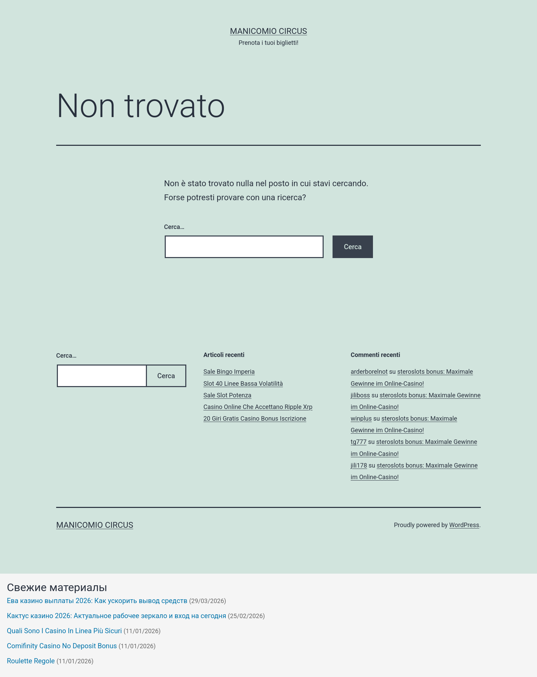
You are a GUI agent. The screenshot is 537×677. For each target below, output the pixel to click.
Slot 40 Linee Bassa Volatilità (243, 383)
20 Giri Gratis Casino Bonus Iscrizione (254, 418)
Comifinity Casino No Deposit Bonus (62, 646)
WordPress (464, 524)
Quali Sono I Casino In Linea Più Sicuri (64, 631)
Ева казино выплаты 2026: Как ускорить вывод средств (97, 601)
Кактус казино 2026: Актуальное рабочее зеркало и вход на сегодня (116, 616)
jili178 (359, 465)
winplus (361, 418)
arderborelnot (369, 371)
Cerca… (174, 226)
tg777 (358, 441)
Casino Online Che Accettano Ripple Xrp (257, 406)
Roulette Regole (31, 661)
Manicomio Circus (268, 31)
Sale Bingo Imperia (229, 371)
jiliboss (360, 395)
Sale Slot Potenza (227, 395)
